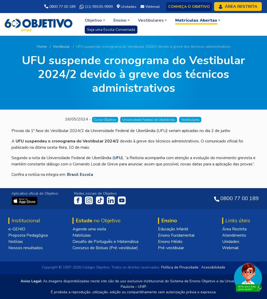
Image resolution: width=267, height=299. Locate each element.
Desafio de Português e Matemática (105, 241)
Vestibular (61, 46)
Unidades (230, 241)
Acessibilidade (213, 267)
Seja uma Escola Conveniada (111, 29)
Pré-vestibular (171, 248)
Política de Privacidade (179, 267)
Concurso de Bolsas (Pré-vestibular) (105, 248)
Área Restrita (234, 229)
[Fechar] (258, 264)
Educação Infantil (173, 229)
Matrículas (81, 235)
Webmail (230, 248)
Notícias (15, 241)
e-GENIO (16, 229)
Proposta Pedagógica (28, 235)
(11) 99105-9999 (96, 6)
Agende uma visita (89, 229)
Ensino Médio (170, 241)
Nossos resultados (25, 248)
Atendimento (234, 235)
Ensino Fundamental (176, 235)
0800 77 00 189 (59, 6)
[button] (95, 20)
